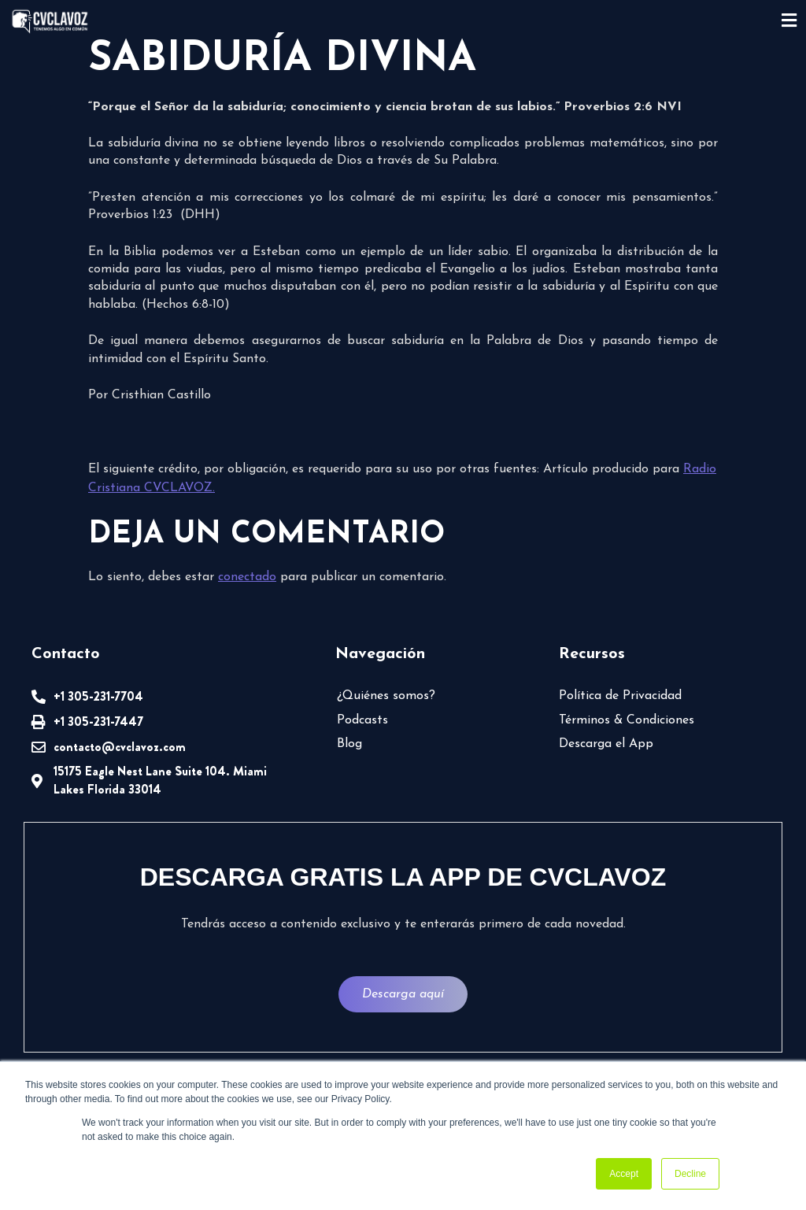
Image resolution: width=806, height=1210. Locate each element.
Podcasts (362, 720)
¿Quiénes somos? (386, 696)
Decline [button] (690, 1173)
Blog (349, 744)
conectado (247, 577)
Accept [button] (623, 1173)
